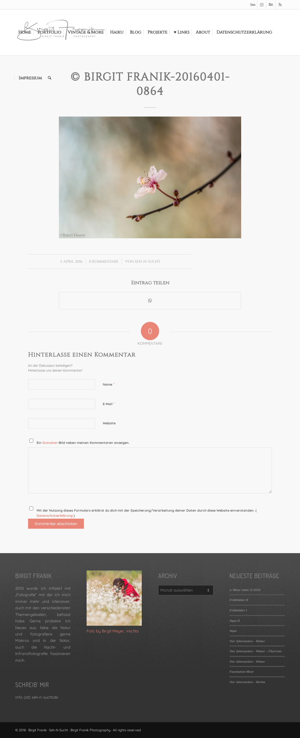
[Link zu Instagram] (261, 4)
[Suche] (49, 78)
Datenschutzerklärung (55, 515)
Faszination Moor (242, 671)
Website (109, 423)
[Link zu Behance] (270, 4)
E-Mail (109, 403)
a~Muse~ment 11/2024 (245, 590)
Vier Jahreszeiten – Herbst (247, 682)
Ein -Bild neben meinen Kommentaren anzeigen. (83, 443)
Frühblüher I (238, 610)
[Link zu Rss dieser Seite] (280, 4)
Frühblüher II (239, 600)
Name (108, 384)
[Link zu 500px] (252, 4)
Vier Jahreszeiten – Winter (247, 641)
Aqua (233, 630)
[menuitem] (24, 32)
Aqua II (235, 620)
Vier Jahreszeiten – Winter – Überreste (256, 651)
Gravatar (50, 443)
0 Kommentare (104, 261)
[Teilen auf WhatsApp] (150, 300)
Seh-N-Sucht (147, 261)
